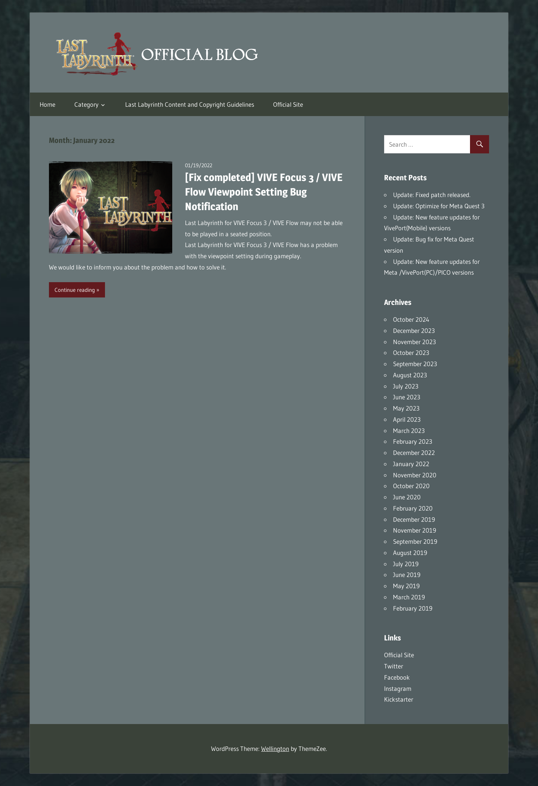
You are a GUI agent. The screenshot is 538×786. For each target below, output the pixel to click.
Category (86, 104)
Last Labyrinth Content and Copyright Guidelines (189, 104)
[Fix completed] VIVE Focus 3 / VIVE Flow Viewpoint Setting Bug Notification (264, 192)
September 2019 (415, 541)
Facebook (397, 677)
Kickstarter (398, 699)
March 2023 (409, 430)
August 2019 (410, 552)
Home (47, 104)
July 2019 (405, 564)
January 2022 (411, 464)
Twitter (393, 666)
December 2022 (414, 452)
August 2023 (410, 375)
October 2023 (411, 352)
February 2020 (413, 508)
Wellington (275, 748)
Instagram (397, 688)
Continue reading (75, 289)
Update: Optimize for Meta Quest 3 (439, 206)
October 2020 (411, 486)
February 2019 (412, 608)
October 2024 (411, 319)
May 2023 (406, 408)
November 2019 (414, 530)
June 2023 (406, 397)
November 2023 (414, 342)
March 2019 (409, 597)
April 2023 (407, 419)
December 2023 (414, 330)
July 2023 (405, 386)
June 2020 (407, 497)
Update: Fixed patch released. (431, 195)
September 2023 (415, 364)
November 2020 (414, 475)
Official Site (288, 104)
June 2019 (406, 574)
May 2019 (406, 586)
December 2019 (414, 519)
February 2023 (412, 441)
